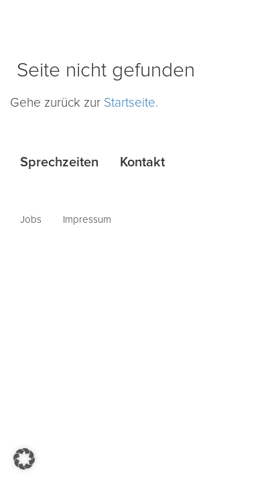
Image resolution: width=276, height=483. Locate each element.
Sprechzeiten (59, 162)
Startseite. (131, 103)
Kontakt (142, 162)
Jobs (31, 220)
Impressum (87, 220)
